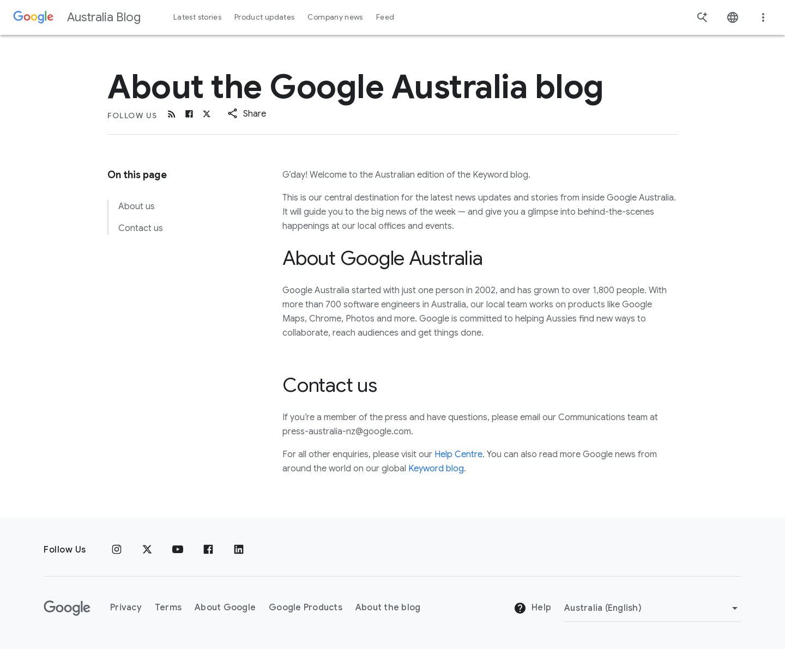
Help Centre (458, 454)
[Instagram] (117, 550)
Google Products (305, 607)
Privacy (126, 607)
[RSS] (171, 115)
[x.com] (206, 115)
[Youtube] (178, 550)
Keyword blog (436, 468)
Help (532, 608)
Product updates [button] (264, 17)
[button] (246, 113)
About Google (225, 607)
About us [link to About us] (136, 206)
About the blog (388, 607)
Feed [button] (385, 17)
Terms (168, 607)
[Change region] (652, 608)
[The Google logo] (67, 608)
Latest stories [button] (197, 17)
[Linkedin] (239, 550)
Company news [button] (335, 17)
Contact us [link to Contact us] (140, 228)
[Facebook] (189, 115)
